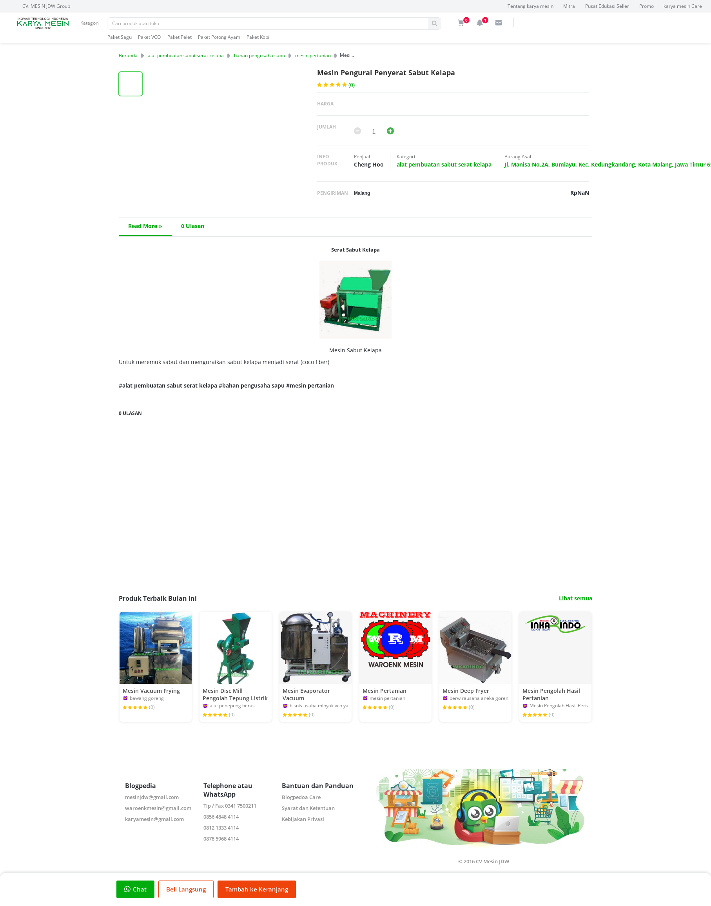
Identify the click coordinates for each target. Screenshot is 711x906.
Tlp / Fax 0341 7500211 (229, 805)
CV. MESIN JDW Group (46, 6)
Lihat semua (575, 598)
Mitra (569, 6)
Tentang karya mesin (530, 6)
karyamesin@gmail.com (154, 819)
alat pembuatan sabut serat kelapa (186, 55)
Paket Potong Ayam (219, 37)
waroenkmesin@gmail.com (158, 808)
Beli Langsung (186, 889)
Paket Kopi (258, 37)
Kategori (89, 23)
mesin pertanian (313, 55)
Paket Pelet (179, 37)
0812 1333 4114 (221, 827)
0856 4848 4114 (221, 816)
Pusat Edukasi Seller (607, 6)
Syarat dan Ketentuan (308, 808)
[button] (130, 83)
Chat (135, 889)
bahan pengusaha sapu (259, 55)
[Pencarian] (267, 23)
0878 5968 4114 (221, 838)
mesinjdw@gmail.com (152, 797)
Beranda (128, 55)
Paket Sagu (119, 37)
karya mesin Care (683, 6)
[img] (461, 23)
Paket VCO (149, 37)
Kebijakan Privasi (303, 819)
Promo (646, 6)
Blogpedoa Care (301, 797)
